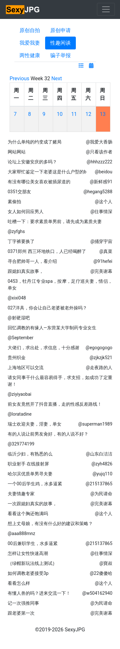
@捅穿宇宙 (101, 241)
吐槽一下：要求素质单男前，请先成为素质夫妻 (55, 221)
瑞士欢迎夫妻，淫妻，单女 (34, 424)
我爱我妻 (30, 43)
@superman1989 (95, 424)
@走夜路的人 (99, 367)
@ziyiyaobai (19, 394)
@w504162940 (97, 593)
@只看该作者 (99, 151)
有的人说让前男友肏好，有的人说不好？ (48, 434)
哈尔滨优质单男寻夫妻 (30, 473)
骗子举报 (60, 55)
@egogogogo (99, 347)
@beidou (103, 171)
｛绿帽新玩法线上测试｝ (32, 563)
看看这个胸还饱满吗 (28, 513)
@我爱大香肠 (99, 141)
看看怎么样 (19, 583)
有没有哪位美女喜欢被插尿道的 (39, 181)
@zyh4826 (102, 463)
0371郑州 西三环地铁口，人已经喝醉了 (47, 251)
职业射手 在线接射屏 (28, 463)
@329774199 (21, 443)
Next (57, 78)
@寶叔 (105, 563)
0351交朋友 (19, 191)
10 (60, 114)
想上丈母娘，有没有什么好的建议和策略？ (50, 523)
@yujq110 (102, 473)
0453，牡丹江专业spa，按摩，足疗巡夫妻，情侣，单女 (60, 284)
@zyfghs (16, 231)
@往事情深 (101, 211)
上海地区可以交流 (26, 367)
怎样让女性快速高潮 (28, 553)
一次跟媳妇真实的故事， (32, 503)
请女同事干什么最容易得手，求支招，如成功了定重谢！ (60, 381)
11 (74, 114)
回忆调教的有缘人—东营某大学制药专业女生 (52, 327)
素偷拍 (14, 201)
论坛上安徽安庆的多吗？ (32, 161)
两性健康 (30, 55)
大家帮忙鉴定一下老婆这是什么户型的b (47, 171)
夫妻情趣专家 (21, 493)
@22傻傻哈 (101, 573)
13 (103, 114)
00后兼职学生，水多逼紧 (33, 543)
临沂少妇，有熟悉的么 (30, 453)
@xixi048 (17, 297)
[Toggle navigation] (106, 9)
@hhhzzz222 (99, 161)
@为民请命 (101, 493)
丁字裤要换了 (21, 241)
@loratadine (20, 414)
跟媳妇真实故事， (26, 271)
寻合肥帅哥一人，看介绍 (32, 261)
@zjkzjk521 (101, 357)
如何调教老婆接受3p (28, 573)
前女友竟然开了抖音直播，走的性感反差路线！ (55, 404)
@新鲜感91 (101, 181)
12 (88, 114)
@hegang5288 (98, 191)
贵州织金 (17, 357)
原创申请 (60, 30)
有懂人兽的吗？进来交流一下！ (39, 593)
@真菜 (105, 251)
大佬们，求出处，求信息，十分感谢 (43, 347)
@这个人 (103, 201)
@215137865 (99, 483)
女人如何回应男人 (26, 211)
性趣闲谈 (60, 43)
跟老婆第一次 (21, 613)
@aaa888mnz (21, 533)
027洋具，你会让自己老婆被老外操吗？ (47, 307)
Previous (19, 78)
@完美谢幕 (101, 271)
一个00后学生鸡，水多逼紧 (35, 483)
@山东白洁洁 (99, 453)
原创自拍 (30, 30)
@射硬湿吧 (19, 317)
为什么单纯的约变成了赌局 (34, 141)
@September (20, 337)
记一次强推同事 (23, 603)
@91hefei (102, 261)
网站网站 (17, 151)
